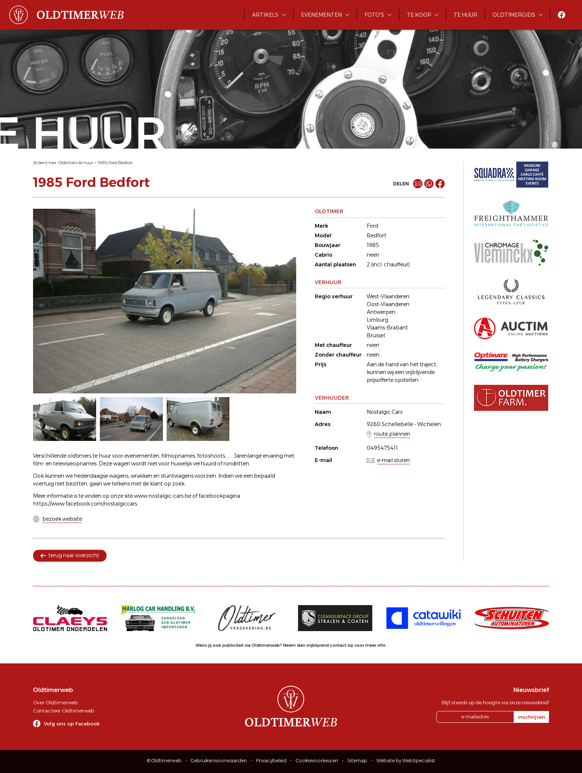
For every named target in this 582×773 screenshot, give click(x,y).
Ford (372, 226)
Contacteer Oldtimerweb (63, 711)
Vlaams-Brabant (387, 327)
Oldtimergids (514, 15)
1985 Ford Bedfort (115, 162)
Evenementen (321, 15)
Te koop (419, 15)
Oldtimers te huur (75, 162)
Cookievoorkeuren (317, 760)
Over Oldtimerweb (55, 702)
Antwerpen (381, 312)
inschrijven (531, 717)
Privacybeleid (271, 760)
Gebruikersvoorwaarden (219, 760)
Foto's (374, 15)
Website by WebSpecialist (405, 760)
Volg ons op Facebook (72, 724)
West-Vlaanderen (388, 296)
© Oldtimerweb (164, 760)
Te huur (465, 15)
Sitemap (357, 760)
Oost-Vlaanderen (388, 304)
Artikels (265, 15)
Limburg (377, 319)
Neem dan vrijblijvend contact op (318, 645)
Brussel (376, 335)
